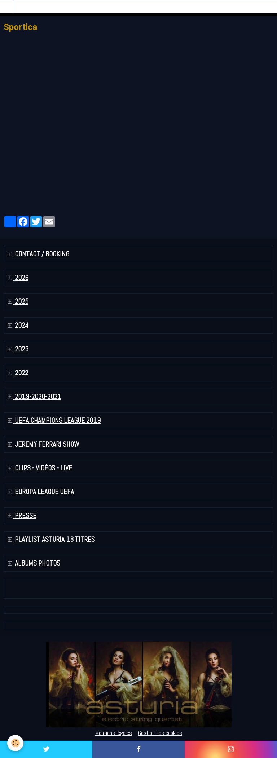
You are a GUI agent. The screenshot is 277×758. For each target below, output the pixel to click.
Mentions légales (113, 733)
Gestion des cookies (160, 733)
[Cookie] (15, 743)
